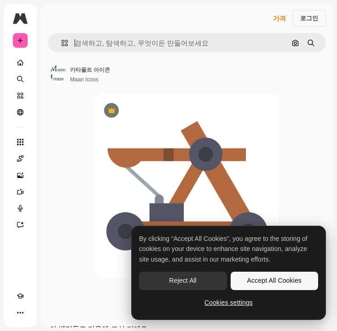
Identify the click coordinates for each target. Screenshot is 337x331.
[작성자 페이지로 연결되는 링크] (58, 73)
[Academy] (20, 296)
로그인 (309, 18)
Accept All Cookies (274, 280)
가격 (279, 18)
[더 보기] (20, 312)
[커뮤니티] (20, 112)
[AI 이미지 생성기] (20, 175)
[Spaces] (20, 158)
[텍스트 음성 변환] (20, 208)
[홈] (20, 62)
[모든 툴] (20, 142)
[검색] (20, 79)
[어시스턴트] (20, 224)
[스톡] (20, 95)
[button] (61, 43)
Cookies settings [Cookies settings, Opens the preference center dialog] (228, 302)
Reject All (183, 280)
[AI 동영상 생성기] (20, 191)
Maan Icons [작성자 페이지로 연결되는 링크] (84, 79)
